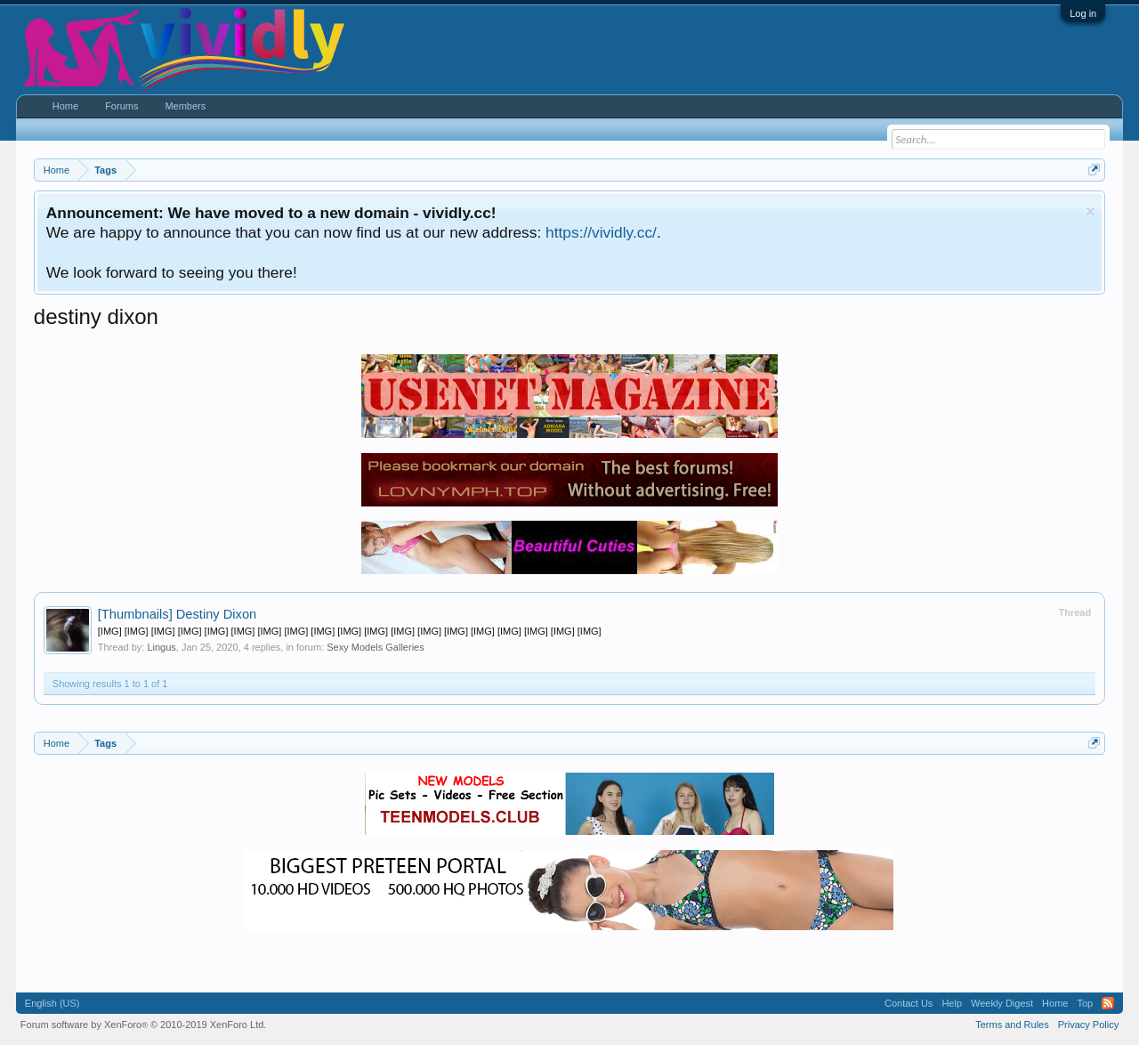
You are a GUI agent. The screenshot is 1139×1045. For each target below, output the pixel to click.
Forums (121, 106)
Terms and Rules (1012, 1024)
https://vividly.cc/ (601, 232)
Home (65, 106)
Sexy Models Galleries (375, 647)
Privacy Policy (1088, 1024)
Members (185, 106)
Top (1085, 1003)
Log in (1083, 13)
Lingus (161, 647)
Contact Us (909, 1003)
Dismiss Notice (1090, 211)
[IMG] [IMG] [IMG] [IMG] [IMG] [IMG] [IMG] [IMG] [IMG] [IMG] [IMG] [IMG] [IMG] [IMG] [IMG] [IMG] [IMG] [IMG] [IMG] (350, 631)
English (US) (52, 1003)
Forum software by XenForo (143, 1024)
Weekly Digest (1002, 1003)
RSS (1108, 1003)
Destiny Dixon (177, 614)
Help (951, 1003)
